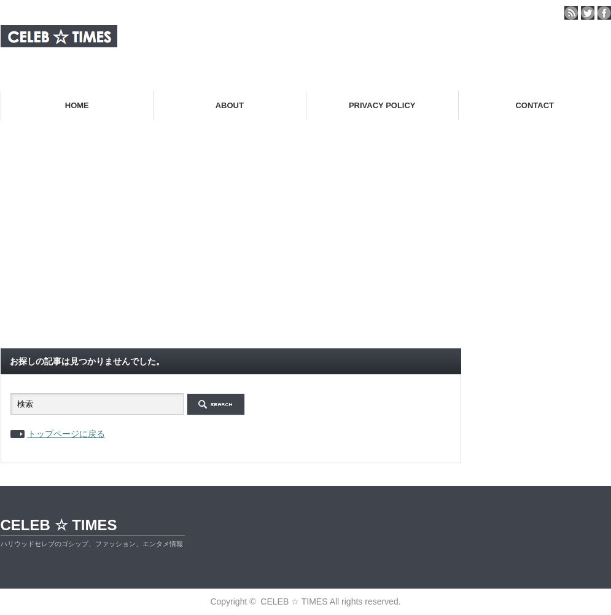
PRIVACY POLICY (382, 105)
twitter (587, 13)
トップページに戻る (66, 434)
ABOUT (230, 105)
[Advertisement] (306, 248)
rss (571, 13)
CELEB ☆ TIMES (59, 525)
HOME (77, 105)
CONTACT (534, 105)
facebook (604, 13)
